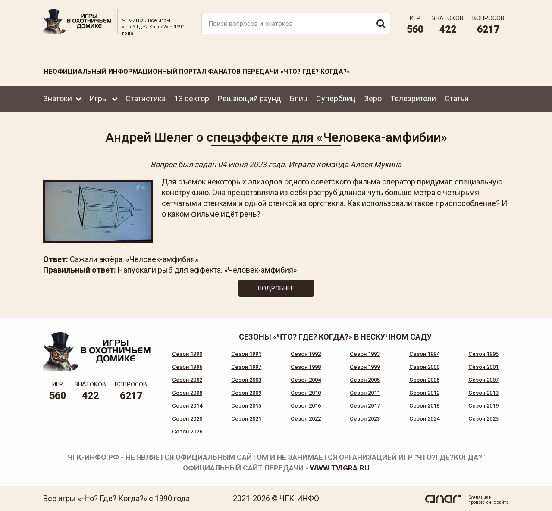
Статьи (457, 98)
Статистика (145, 98)
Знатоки (57, 98)
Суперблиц (335, 98)
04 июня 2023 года (251, 164)
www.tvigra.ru (339, 468)
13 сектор (191, 98)
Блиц (298, 98)
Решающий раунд (249, 98)
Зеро (373, 98)
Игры (98, 98)
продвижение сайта (488, 502)
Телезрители (413, 98)
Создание (478, 497)
